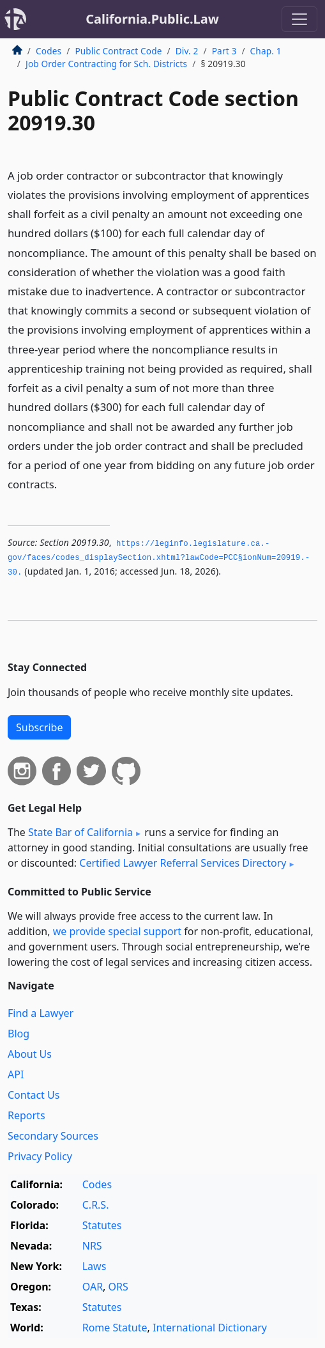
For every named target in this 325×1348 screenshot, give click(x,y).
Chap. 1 (266, 51)
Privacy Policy (40, 1156)
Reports (26, 1115)
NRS (92, 1246)
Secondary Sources (53, 1136)
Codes (48, 51)
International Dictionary (210, 1328)
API (16, 1074)
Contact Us (33, 1095)
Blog (18, 1033)
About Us (30, 1054)
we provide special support (117, 931)
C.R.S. (95, 1205)
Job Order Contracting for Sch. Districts (106, 64)
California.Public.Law (152, 18)
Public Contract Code (118, 51)
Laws (94, 1266)
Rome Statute (114, 1328)
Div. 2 (187, 51)
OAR (92, 1287)
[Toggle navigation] (299, 19)
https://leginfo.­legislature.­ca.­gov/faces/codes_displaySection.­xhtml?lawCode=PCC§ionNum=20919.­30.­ (159, 558)
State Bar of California (80, 832)
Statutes (102, 1225)
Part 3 (224, 51)
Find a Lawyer (40, 1013)
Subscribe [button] (39, 727)
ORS (118, 1287)
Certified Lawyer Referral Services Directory (182, 863)
